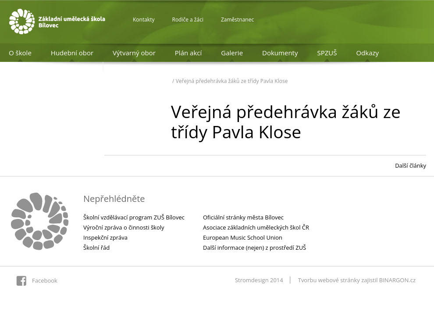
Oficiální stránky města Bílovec (243, 217)
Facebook (44, 280)
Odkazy (367, 52)
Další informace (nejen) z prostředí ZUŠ (254, 247)
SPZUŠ (327, 52)
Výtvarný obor (134, 52)
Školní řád (96, 247)
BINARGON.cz (397, 280)
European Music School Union (242, 237)
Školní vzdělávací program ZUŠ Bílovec (134, 217)
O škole (20, 52)
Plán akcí (188, 52)
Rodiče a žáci (187, 19)
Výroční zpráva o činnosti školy (123, 227)
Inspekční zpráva (105, 237)
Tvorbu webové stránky (329, 280)
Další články (410, 165)
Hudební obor (72, 52)
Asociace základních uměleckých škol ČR (256, 227)
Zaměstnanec (237, 19)
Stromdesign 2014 (259, 280)
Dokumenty (280, 52)
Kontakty (143, 19)
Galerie (232, 52)
